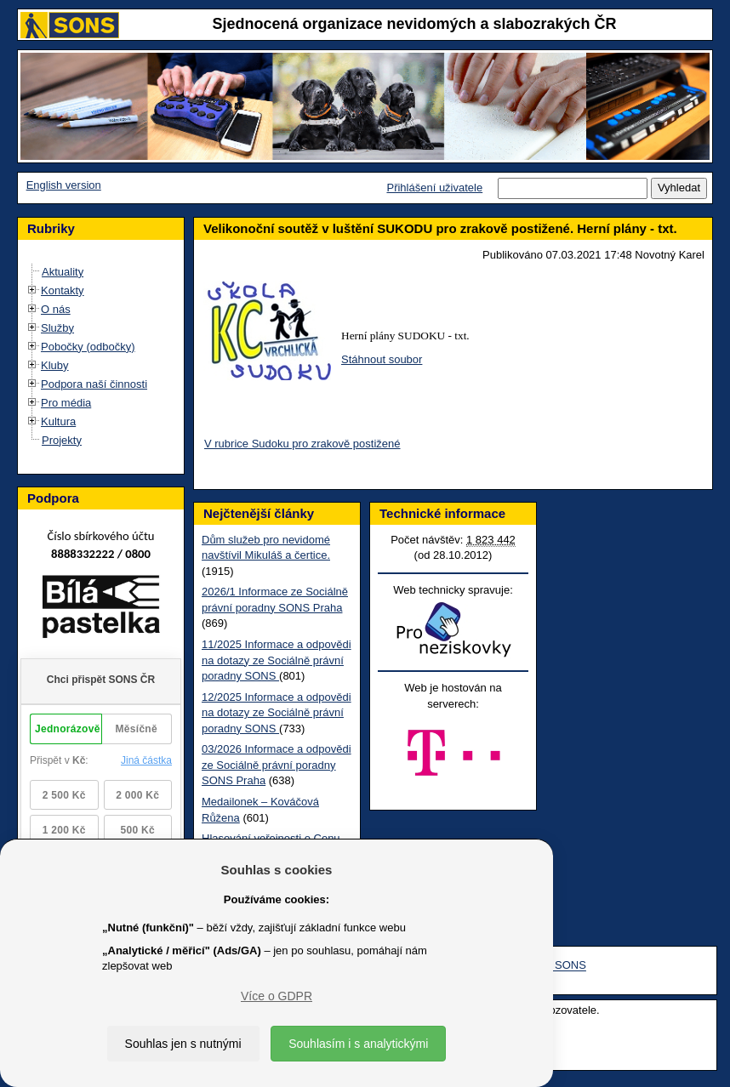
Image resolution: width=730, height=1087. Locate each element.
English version (63, 185)
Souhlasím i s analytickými (358, 1043)
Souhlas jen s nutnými (183, 1043)
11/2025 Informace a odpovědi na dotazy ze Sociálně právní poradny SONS (276, 660)
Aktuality (62, 271)
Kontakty (62, 290)
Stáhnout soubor (381, 359)
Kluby (55, 365)
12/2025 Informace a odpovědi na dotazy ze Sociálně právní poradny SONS (276, 713)
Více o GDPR (276, 996)
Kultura (58, 421)
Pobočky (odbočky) (88, 346)
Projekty (62, 440)
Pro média (66, 402)
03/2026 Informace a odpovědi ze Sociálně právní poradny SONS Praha (276, 765)
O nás (56, 309)
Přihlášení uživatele (434, 187)
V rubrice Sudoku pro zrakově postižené (302, 443)
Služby (57, 328)
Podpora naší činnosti (94, 384)
